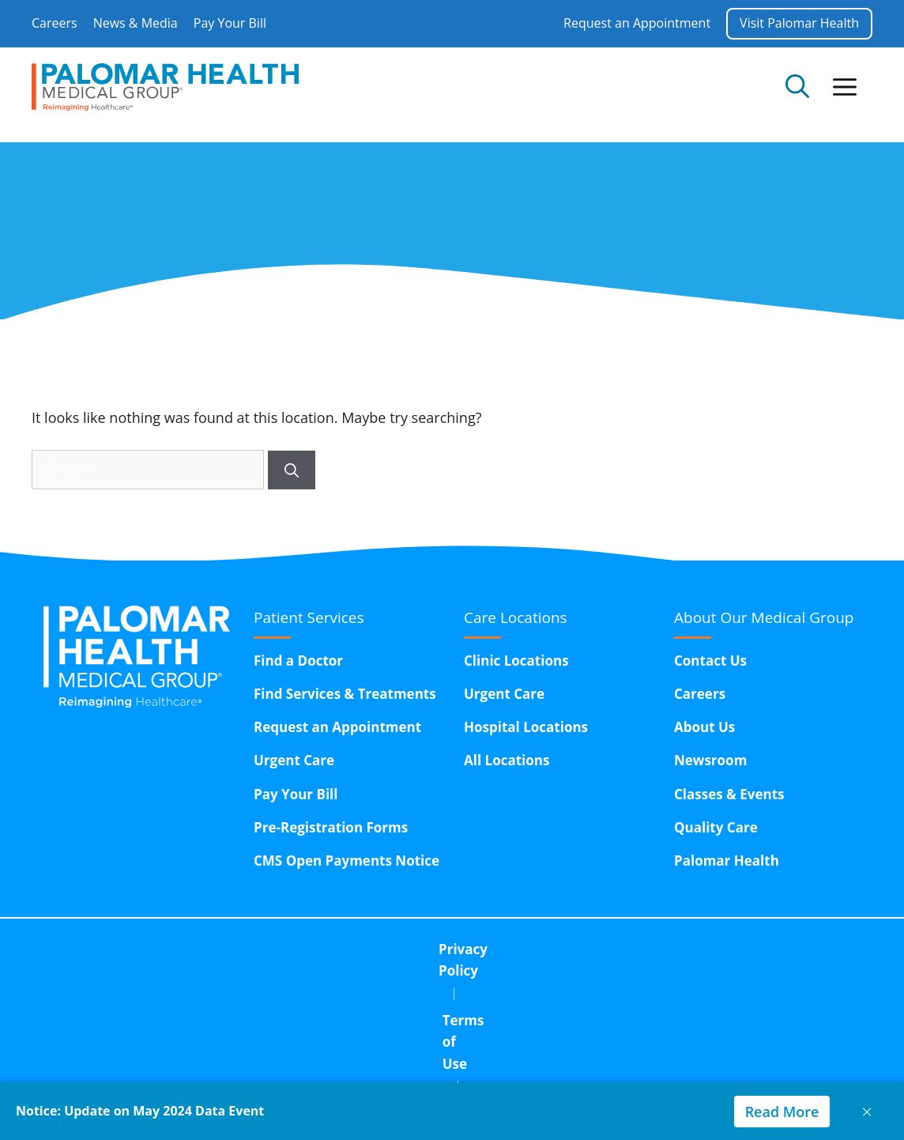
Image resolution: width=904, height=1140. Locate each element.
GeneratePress (828, 1077)
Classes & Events (729, 794)
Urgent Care (294, 760)
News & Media (135, 23)
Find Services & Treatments (345, 694)
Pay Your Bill (230, 23)
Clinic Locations (516, 660)
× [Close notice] (866, 1111)
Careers (54, 23)
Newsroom (710, 760)
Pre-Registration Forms (331, 827)
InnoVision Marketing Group (445, 1077)
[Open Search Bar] (797, 87)
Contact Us (710, 660)
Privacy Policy (302, 949)
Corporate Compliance (573, 949)
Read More (781, 1111)
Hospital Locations (526, 727)
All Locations (506, 760)
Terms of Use (422, 949)
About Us (704, 727)
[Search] (291, 470)
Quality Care (716, 827)
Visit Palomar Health (799, 23)
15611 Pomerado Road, (508, 989)
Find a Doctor (298, 660)
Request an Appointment (636, 23)
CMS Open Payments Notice (346, 860)
